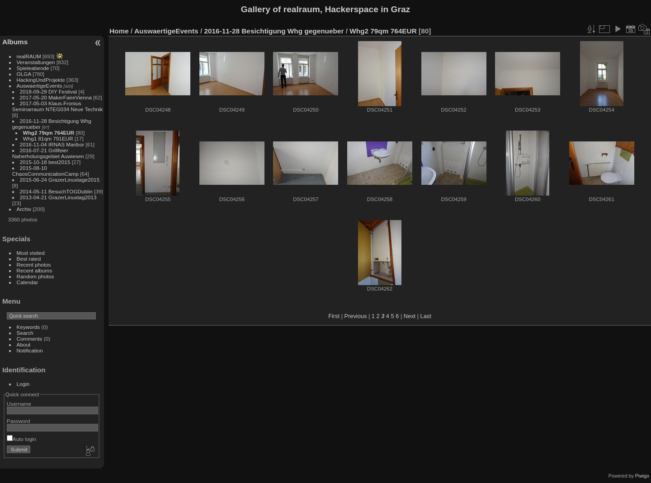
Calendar (27, 282)
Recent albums (34, 270)
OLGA (24, 74)
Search (25, 333)
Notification (30, 350)
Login (23, 384)
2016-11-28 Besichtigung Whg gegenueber (274, 31)
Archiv (24, 209)
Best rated (29, 259)
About (24, 344)
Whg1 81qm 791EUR (48, 138)
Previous (355, 316)
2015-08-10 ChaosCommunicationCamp (45, 171)
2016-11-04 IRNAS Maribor (52, 144)
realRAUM (29, 56)
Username (19, 404)
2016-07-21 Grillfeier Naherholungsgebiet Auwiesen (48, 153)
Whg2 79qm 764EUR (49, 133)
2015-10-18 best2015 (45, 162)
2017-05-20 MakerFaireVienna (56, 97)
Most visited (31, 253)
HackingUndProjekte (41, 80)
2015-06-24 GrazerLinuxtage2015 (60, 180)
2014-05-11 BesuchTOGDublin (56, 191)
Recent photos (34, 264)
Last (425, 316)
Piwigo (642, 475)
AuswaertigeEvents (39, 86)
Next (409, 316)
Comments (29, 339)
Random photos (35, 276)
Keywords (28, 327)
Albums (15, 42)
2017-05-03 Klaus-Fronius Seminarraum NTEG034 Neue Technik (57, 106)
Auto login (21, 439)
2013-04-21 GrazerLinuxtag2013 (58, 197)
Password (18, 421)
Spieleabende (33, 68)
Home (119, 31)
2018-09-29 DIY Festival (48, 91)
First (334, 316)
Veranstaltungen (36, 62)
